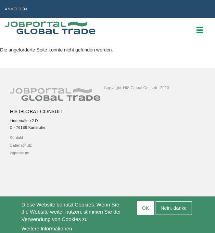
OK (145, 210)
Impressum (19, 153)
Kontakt (16, 137)
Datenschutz (21, 145)
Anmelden (16, 9)
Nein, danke (174, 210)
